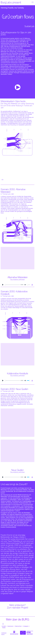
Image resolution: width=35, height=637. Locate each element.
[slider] (12, 285)
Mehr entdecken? (17, 605)
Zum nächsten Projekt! (17, 608)
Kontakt (4, 626)
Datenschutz (18, 626)
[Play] (2, 284)
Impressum (10, 626)
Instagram (26, 626)
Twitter (4, 627)
